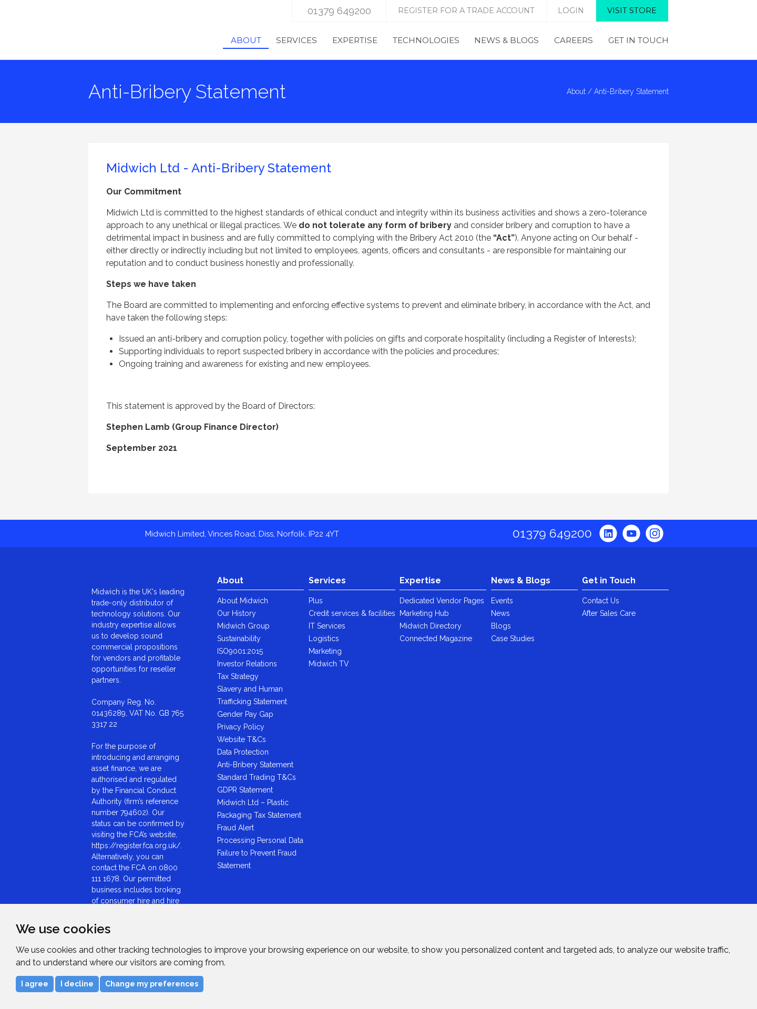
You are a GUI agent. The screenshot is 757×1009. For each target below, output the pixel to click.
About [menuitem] (246, 40)
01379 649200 (339, 10)
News (500, 613)
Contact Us (600, 600)
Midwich (131, 30)
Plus (316, 600)
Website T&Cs (241, 739)
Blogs (501, 626)
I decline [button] (77, 984)
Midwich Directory (431, 626)
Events (502, 600)
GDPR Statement (245, 790)
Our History (236, 613)
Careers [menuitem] (573, 40)
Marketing (325, 651)
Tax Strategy (238, 676)
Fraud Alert (235, 827)
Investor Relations (247, 664)
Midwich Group (243, 626)
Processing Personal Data (260, 840)
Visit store (632, 10)
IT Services (327, 626)
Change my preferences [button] (151, 984)
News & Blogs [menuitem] (506, 40)
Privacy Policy (240, 727)
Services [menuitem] (296, 40)
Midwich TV (329, 664)
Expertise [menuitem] (354, 40)
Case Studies (513, 638)
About (576, 91)
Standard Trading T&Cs (256, 777)
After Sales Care (609, 613)
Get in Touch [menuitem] (638, 40)
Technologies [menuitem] (426, 40)
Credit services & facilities (352, 613)
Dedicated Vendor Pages (442, 600)
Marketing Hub (424, 613)
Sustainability (239, 638)
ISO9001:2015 (240, 651)
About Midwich (242, 600)
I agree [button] (34, 984)
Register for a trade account (466, 10)
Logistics (324, 638)
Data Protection (243, 752)
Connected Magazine (436, 638)
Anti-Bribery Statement (255, 764)
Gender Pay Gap (245, 714)
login (571, 10)
